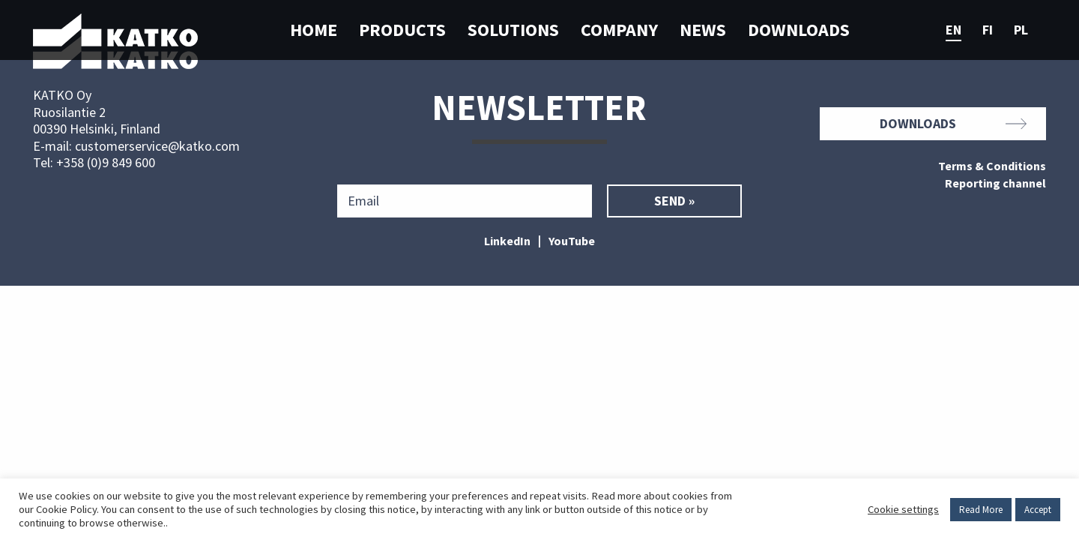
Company (619, 29)
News (703, 29)
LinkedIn (507, 241)
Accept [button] (1037, 509)
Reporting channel (995, 183)
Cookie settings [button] (903, 509)
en (953, 30)
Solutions (513, 29)
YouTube (571, 241)
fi (987, 30)
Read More (981, 509)
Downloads (799, 29)
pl (1021, 30)
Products (402, 29)
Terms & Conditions (992, 166)
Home (313, 29)
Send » (674, 201)
